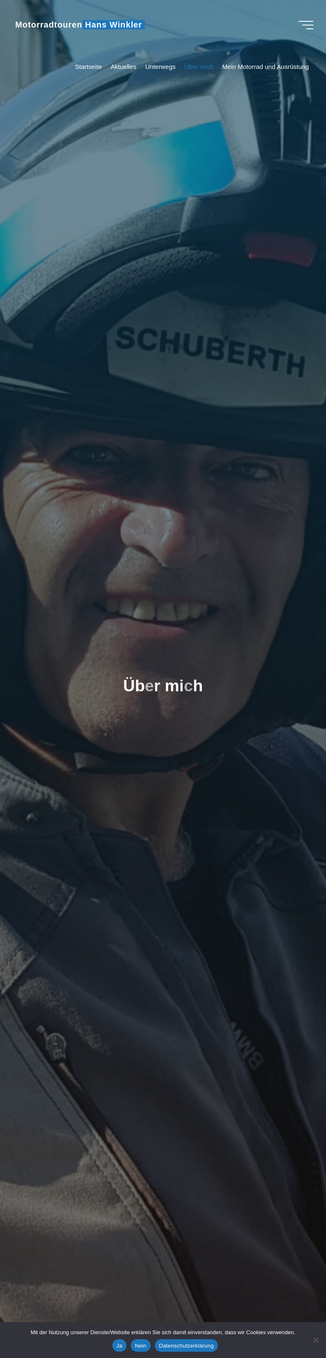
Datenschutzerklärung (186, 1346)
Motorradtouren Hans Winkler (78, 24)
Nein (141, 1346)
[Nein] (315, 1340)
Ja (119, 1346)
